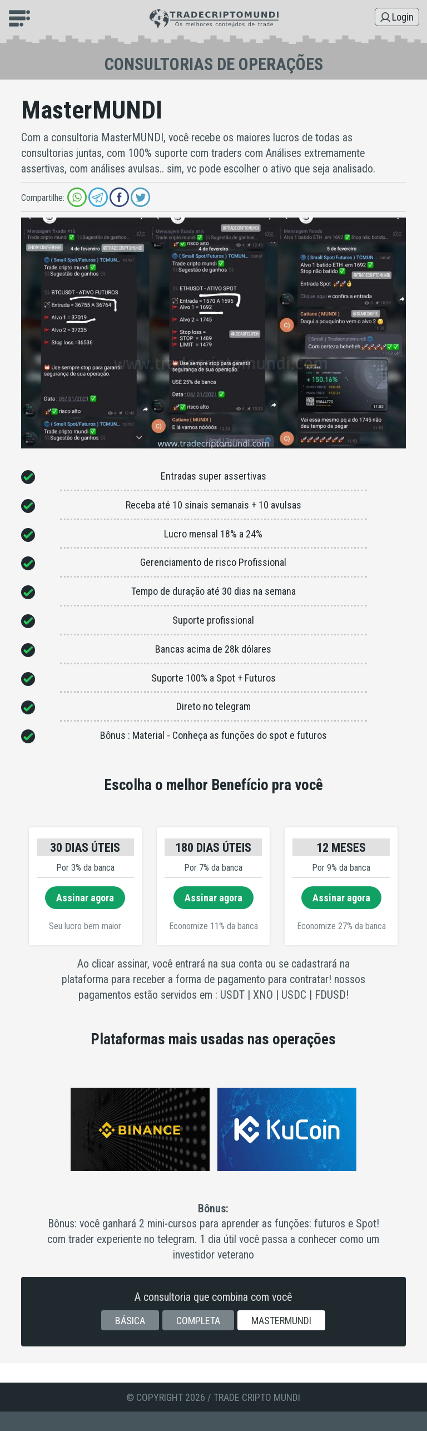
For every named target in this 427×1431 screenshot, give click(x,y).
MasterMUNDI (281, 1320)
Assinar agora (85, 898)
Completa (198, 1320)
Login (403, 17)
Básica (130, 1320)
